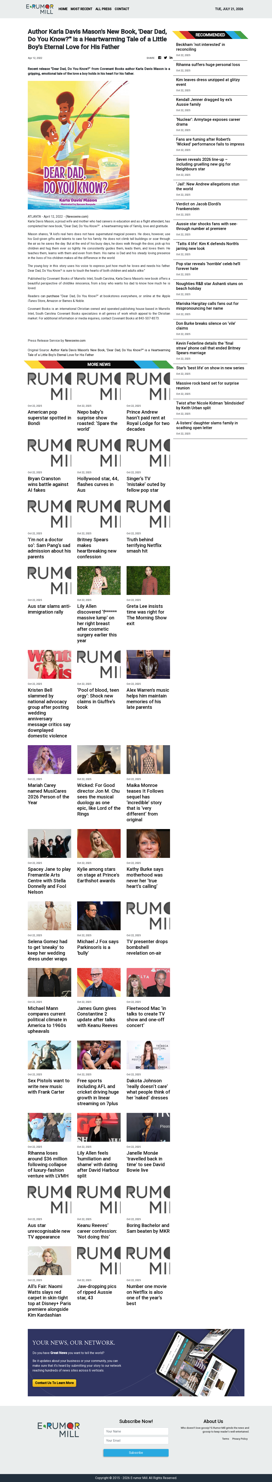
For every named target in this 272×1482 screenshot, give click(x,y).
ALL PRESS (103, 9)
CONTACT (122, 9)
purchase (54, 296)
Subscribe (136, 1453)
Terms (225, 1438)
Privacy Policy (240, 1438)
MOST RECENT (81, 9)
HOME (63, 9)
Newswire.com (77, 216)
